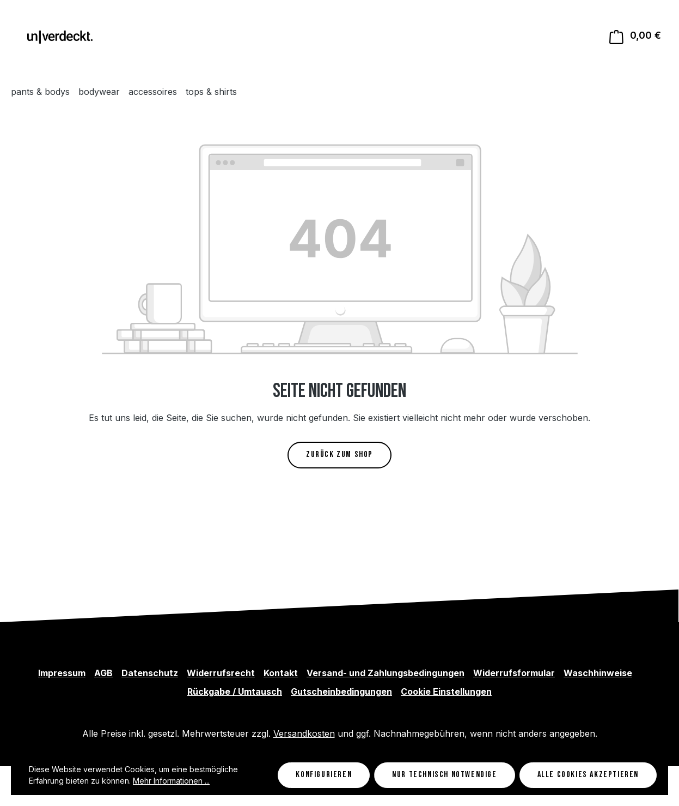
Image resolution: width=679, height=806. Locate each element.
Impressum (61, 672)
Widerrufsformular (514, 672)
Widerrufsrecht (221, 672)
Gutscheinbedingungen (341, 691)
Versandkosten (304, 733)
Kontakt (281, 672)
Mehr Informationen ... (171, 780)
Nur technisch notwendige (444, 774)
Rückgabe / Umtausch (234, 691)
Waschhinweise (598, 672)
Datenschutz (149, 672)
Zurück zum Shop (339, 454)
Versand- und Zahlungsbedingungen (385, 672)
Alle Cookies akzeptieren (588, 774)
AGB (103, 672)
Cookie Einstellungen (446, 691)
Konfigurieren (324, 774)
